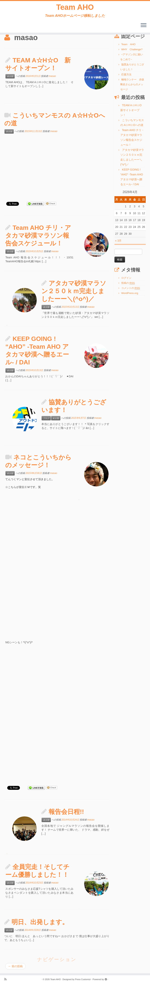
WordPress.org (129, 293)
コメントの (130, 288)
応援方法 (126, 74)
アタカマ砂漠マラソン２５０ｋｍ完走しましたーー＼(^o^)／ (73, 291)
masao (52, 76)
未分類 (10, 76)
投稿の (128, 283)
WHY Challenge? (132, 49)
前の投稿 (15, 966)
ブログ (46, 418)
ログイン (126, 277)
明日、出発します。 (40, 922)
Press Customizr (83, 979)
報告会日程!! (66, 811)
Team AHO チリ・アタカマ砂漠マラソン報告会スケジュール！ (38, 235)
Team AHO (75, 7)
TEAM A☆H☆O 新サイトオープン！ (132, 110)
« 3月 (118, 240)
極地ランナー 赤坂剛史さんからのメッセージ (132, 84)
